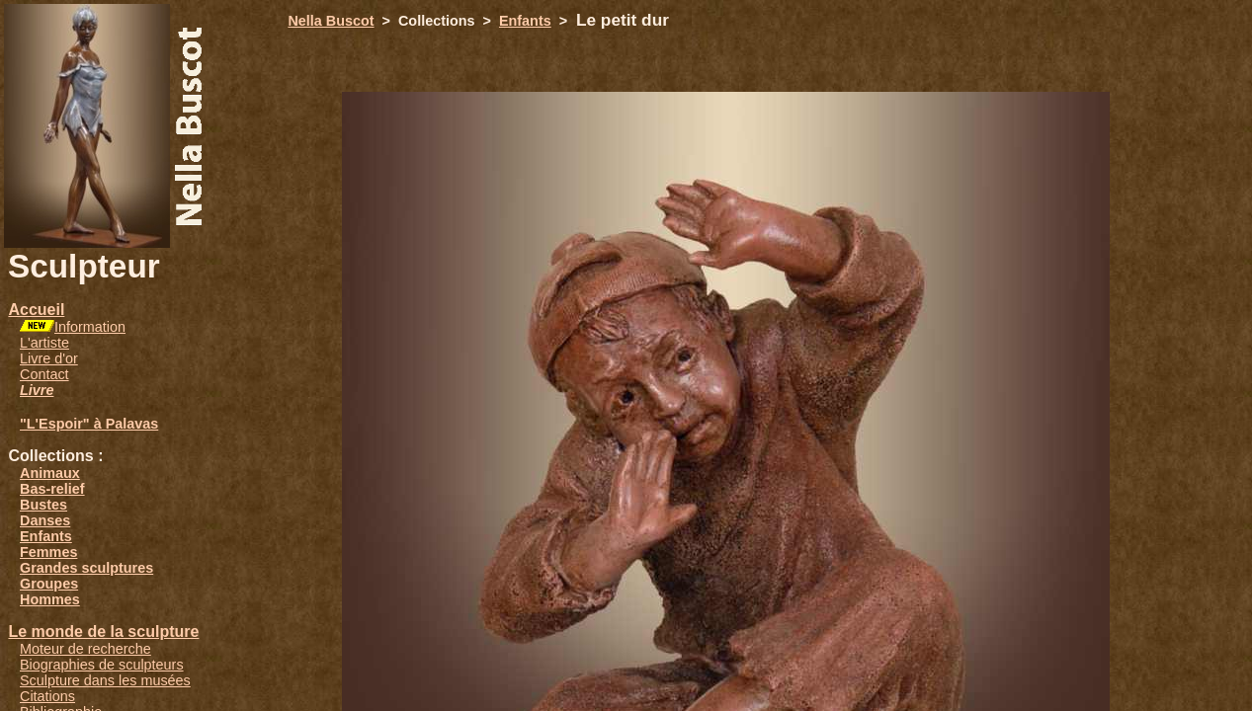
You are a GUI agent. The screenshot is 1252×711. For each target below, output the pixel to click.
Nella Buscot (331, 21)
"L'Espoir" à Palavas (89, 424)
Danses (45, 520)
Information (89, 327)
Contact (44, 374)
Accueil (36, 309)
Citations (47, 696)
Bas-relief (52, 489)
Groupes (49, 584)
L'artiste (44, 343)
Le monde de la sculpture (103, 631)
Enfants (46, 536)
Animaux (50, 473)
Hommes (50, 599)
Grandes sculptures (86, 568)
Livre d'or (49, 358)
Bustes (43, 505)
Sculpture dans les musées (105, 680)
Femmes (48, 552)
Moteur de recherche (85, 649)
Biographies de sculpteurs (102, 664)
